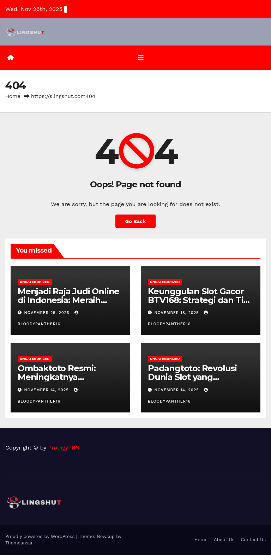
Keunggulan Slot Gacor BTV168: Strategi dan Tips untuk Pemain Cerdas (200, 300)
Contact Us (253, 539)
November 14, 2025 (47, 390)
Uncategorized (35, 282)
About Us (224, 539)
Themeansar (18, 542)
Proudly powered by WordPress (40, 536)
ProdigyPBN (64, 447)
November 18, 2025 (178, 312)
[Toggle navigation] (141, 58)
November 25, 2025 (47, 312)
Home (12, 96)
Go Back (135, 221)
